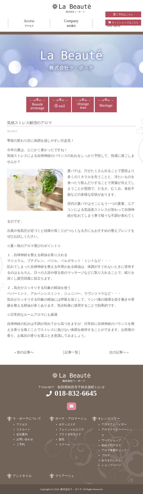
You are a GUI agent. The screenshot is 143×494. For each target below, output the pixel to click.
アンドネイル (22, 476)
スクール (64, 444)
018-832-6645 (76, 393)
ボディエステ (67, 424)
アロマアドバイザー (114, 424)
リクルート (23, 429)
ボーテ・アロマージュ (71, 418)
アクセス (22, 424)
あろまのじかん (111, 460)
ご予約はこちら (123, 14)
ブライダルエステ (70, 434)
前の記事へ (25, 352)
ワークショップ (111, 440)
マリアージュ (64, 476)
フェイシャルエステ (71, 429)
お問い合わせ (24, 439)
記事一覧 (71, 352)
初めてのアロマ (111, 445)
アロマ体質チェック (114, 450)
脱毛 (61, 439)
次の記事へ (117, 352)
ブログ (105, 455)
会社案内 (22, 434)
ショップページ (111, 465)
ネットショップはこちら (123, 22)
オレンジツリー (109, 418)
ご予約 (20, 444)
